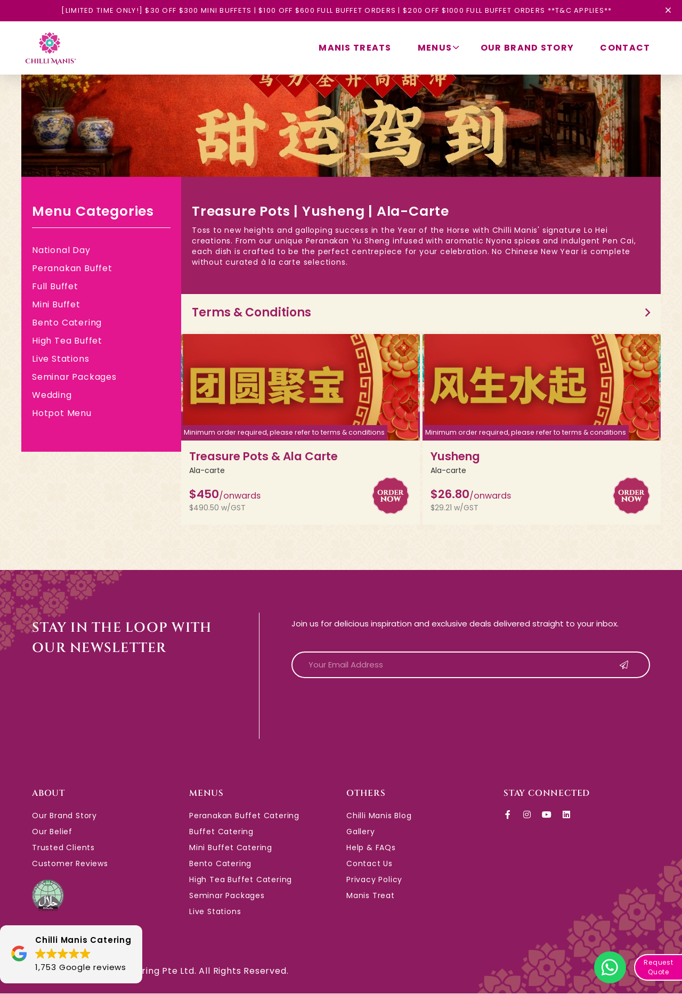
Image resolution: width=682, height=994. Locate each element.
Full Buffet (55, 286)
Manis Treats (354, 48)
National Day (61, 250)
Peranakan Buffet (72, 268)
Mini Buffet (56, 304)
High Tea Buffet (67, 341)
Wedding (52, 395)
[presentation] (372, 708)
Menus (438, 48)
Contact (625, 48)
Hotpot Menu (62, 413)
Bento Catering (67, 322)
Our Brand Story (526, 48)
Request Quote (658, 967)
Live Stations (60, 359)
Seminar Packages (74, 377)
